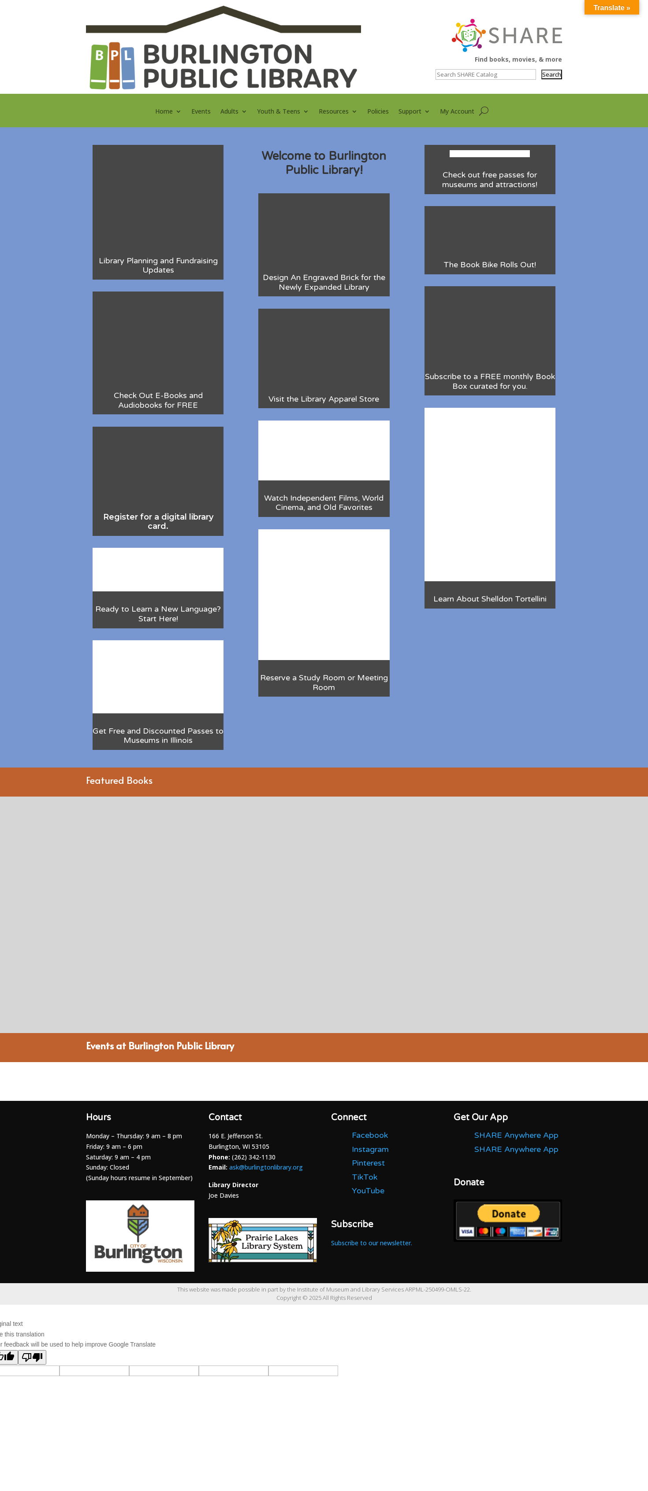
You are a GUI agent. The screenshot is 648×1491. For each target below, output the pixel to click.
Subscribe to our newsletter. (371, 1243)
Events (201, 111)
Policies (378, 111)
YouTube (368, 1191)
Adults (229, 111)
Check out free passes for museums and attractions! (489, 179)
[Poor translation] (32, 1357)
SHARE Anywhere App (516, 1135)
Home (164, 111)
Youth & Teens (278, 111)
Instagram (370, 1149)
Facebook (370, 1135)
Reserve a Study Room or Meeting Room (324, 682)
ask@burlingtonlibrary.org (266, 1167)
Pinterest (368, 1163)
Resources (334, 111)
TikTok (364, 1177)
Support (409, 111)
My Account (457, 111)
